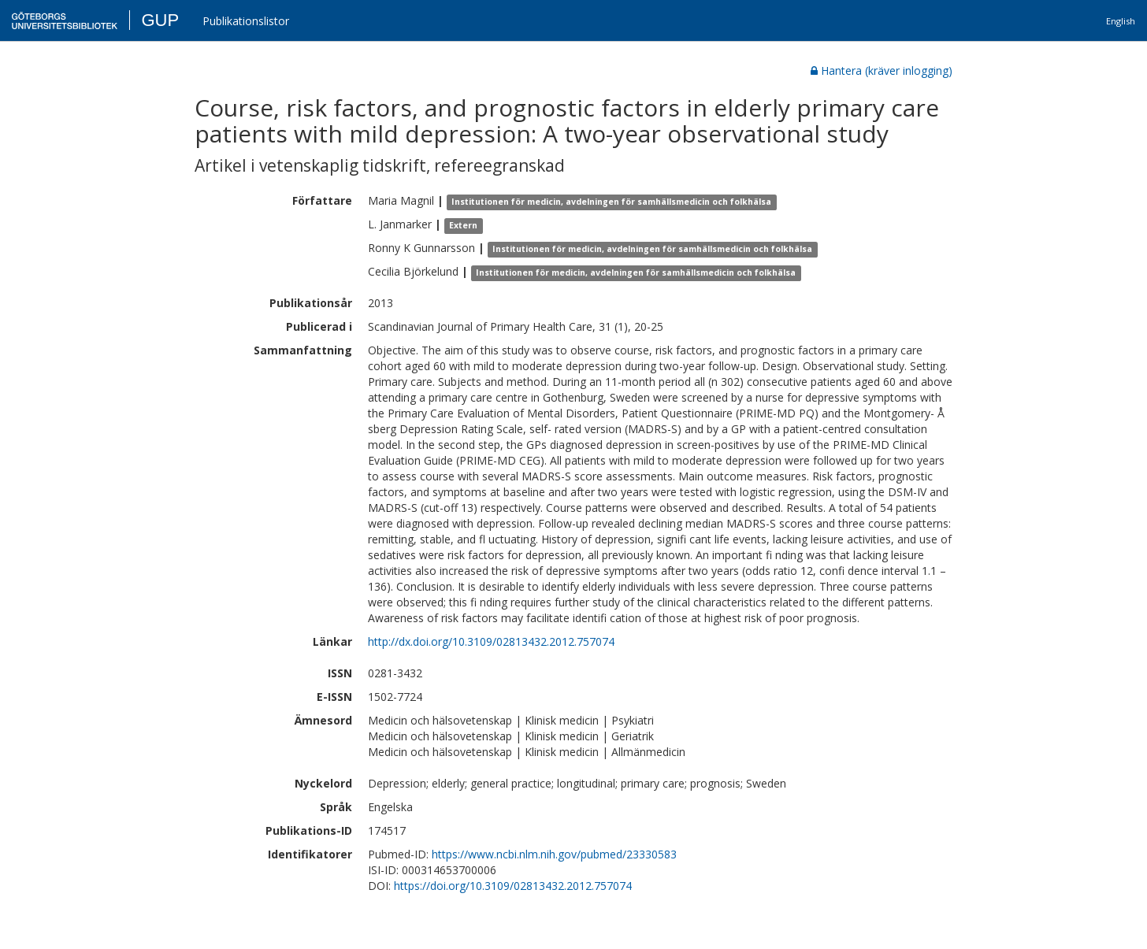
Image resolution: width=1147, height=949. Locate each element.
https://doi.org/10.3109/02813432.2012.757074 (513, 885)
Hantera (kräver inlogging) (881, 70)
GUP (160, 20)
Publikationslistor (245, 20)
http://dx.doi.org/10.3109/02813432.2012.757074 (491, 641)
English (1120, 21)
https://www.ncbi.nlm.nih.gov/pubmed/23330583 (554, 854)
